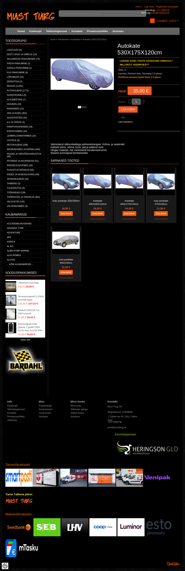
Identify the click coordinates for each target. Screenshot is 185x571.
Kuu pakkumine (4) (17, 72)
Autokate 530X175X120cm (95, 39)
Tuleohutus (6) (16, 188)
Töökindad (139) (16, 192)
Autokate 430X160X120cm (98, 202)
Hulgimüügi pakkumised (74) (23, 59)
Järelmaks (118, 31)
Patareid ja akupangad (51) (23, 161)
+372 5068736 (162, 10)
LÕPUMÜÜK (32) (15, 77)
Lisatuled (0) (14, 50)
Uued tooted (45, 413)
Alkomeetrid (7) (16, 99)
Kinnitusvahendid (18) (20, 126)
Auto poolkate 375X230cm (161, 202)
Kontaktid (77, 31)
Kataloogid (35, 31)
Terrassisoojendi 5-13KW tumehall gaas (31, 298)
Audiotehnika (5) (16, 95)
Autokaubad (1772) (18, 90)
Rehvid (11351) (15, 86)
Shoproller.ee (173, 564)
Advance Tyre (15, 228)
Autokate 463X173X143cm (129, 202)
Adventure (13, 232)
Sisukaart (43, 416)
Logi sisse (149, 6)
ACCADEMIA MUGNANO (19, 223)
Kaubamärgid (45, 405)
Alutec (11, 260)
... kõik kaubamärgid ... (20, 264)
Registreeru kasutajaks (167, 6)
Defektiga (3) (14, 81)
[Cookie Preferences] (5, 566)
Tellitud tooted (77, 413)
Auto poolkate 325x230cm (65, 200)
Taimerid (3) (13, 183)
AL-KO (10, 246)
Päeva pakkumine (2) (18, 63)
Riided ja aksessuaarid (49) (23, 174)
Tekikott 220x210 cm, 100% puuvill (29, 312)
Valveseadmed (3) (17, 206)
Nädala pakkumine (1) (19, 68)
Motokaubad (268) (17, 145)
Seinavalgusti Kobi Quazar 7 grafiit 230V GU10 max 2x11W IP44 (30, 327)
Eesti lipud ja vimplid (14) (22, 54)
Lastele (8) (13, 140)
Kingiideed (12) (15, 108)
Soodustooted (45, 409)
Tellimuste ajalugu (79, 409)
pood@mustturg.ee (160, 13)
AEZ (9, 237)
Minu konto (75, 405)
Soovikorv (75, 416)
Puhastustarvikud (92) (20, 170)
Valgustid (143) (16, 201)
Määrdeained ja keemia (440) (23, 149)
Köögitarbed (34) (17, 131)
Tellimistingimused (56, 31)
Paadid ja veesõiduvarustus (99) (24, 155)
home (53, 39)
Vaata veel (25, 339)
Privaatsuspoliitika (97, 31)
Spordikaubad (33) (18, 179)
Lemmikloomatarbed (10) (21, 136)
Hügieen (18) (14, 104)
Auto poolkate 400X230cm (66, 261)
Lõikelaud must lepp (28, 282)
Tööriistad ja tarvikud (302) (23, 197)
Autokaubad (63, 39)
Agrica (11, 241)
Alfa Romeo (14, 255)
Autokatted (76, 39)
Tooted (21, 31)
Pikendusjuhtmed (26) (20, 165)
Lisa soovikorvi (125, 122)
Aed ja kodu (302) (17, 113)
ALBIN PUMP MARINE (18, 251)
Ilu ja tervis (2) (16, 122)
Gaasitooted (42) (17, 117)
